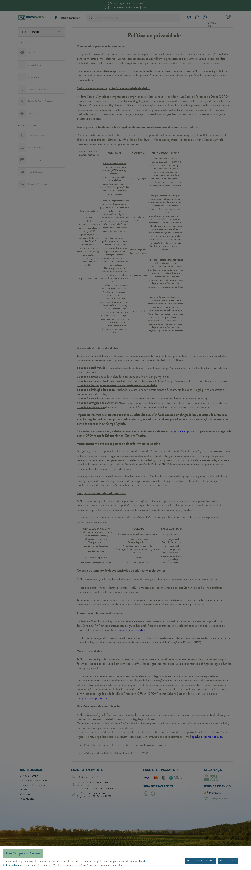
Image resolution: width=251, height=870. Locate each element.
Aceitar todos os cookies (201, 860)
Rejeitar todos (228, 860)
